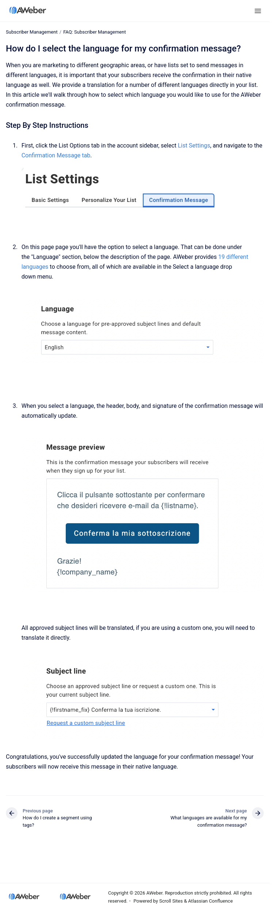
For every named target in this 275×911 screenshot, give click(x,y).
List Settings (194, 145)
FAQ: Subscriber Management (94, 32)
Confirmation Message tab (56, 155)
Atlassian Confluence (210, 901)
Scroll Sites (171, 901)
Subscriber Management (32, 32)
